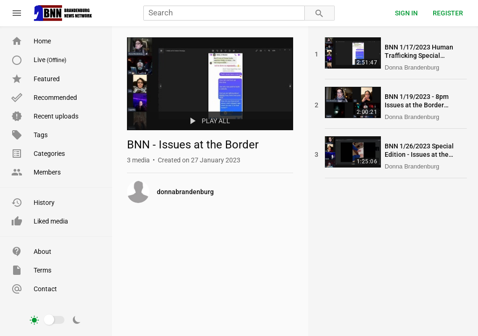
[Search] (224, 13)
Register (448, 13)
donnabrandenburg (185, 192)
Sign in (406, 13)
